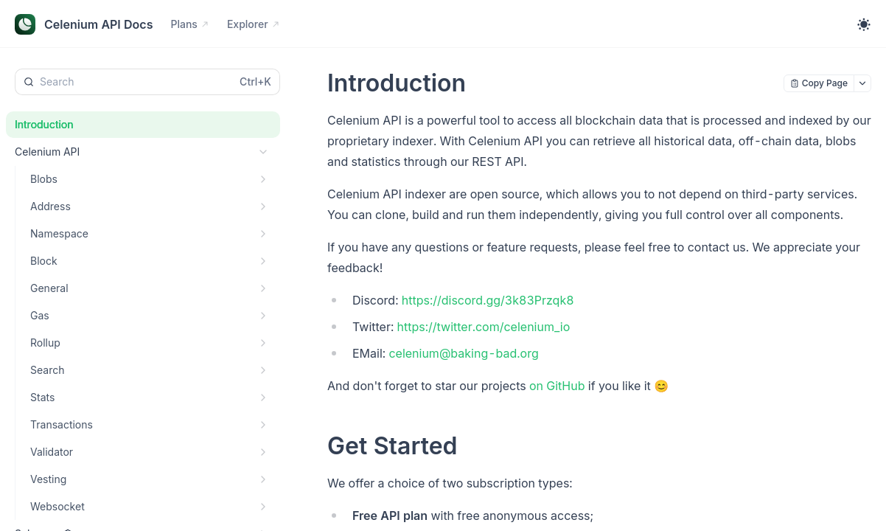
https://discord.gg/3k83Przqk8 (488, 300)
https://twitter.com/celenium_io (484, 326)
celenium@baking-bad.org (463, 353)
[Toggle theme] (864, 24)
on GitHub (557, 385)
